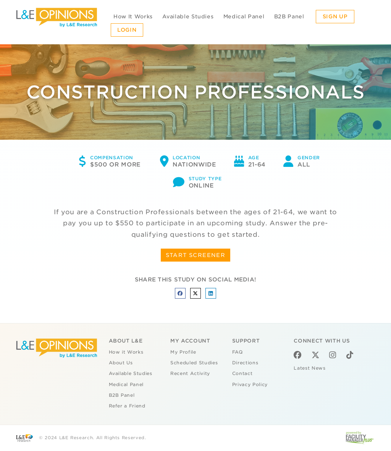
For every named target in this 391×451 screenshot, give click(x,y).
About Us (121, 362)
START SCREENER (196, 255)
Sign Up (335, 16)
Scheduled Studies (194, 362)
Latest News (309, 368)
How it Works (126, 352)
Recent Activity (190, 373)
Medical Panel (243, 16)
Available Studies (187, 16)
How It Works (133, 16)
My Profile (183, 352)
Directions (245, 362)
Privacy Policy (250, 384)
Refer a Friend (127, 406)
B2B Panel (289, 16)
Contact (242, 373)
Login (126, 30)
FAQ (237, 352)
